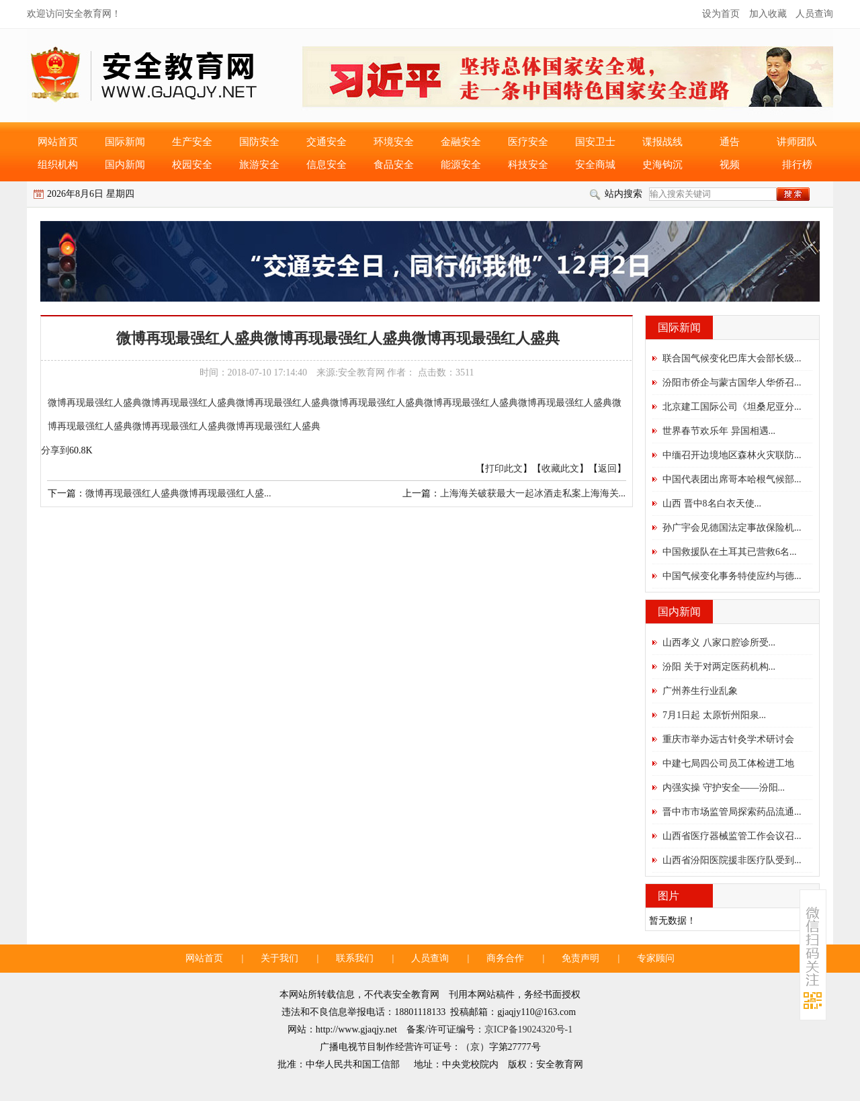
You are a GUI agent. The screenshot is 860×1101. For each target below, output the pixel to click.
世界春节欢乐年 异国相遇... (718, 431)
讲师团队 (797, 141)
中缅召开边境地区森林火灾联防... (732, 455)
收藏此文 (560, 469)
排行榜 (797, 164)
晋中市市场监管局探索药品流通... (732, 812)
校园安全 (192, 164)
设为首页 (721, 14)
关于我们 (279, 958)
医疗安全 (528, 141)
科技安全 (528, 164)
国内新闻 (125, 164)
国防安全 (259, 141)
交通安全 (326, 141)
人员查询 (814, 14)
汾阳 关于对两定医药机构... (718, 667)
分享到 (55, 450)
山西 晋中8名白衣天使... (711, 503)
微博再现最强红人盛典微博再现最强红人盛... (178, 493)
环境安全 (394, 141)
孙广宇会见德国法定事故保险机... (732, 528)
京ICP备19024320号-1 (528, 1029)
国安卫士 (595, 141)
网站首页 (58, 141)
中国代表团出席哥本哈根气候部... (732, 479)
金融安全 (461, 141)
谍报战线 (662, 141)
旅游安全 (259, 164)
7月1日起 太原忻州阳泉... (714, 715)
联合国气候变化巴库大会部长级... (732, 358)
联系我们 (355, 958)
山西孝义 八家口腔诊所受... (718, 642)
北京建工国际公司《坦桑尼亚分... (732, 407)
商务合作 (505, 958)
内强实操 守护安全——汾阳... (723, 788)
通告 (730, 141)
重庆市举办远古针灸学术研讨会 (728, 739)
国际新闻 (125, 141)
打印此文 (504, 469)
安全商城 (595, 164)
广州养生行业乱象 (700, 691)
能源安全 (461, 164)
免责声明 (580, 958)
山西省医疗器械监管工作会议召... (732, 836)
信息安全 (326, 164)
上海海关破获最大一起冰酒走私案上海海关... (533, 493)
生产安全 (192, 141)
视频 (730, 164)
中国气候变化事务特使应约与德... (732, 576)
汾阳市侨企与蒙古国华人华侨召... (732, 383)
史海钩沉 (662, 164)
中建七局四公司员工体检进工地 (728, 763)
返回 (607, 469)
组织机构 (58, 164)
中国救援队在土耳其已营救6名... (729, 552)
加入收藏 (768, 14)
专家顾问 (656, 958)
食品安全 (394, 164)
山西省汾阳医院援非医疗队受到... (732, 860)
